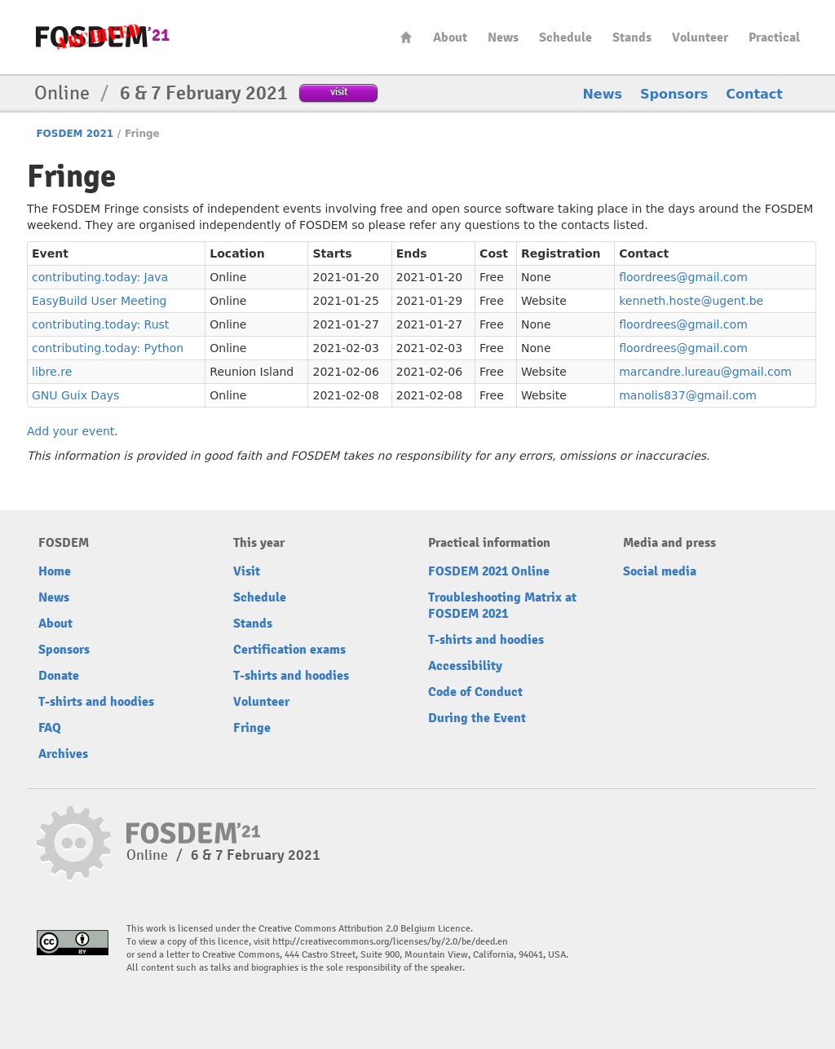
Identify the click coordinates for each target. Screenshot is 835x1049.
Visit (246, 571)
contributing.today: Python (107, 348)
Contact (754, 94)
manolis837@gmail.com (688, 395)
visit (338, 92)
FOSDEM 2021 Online (489, 571)
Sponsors (674, 94)
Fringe (252, 728)
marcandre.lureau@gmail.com (705, 371)
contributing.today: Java (100, 277)
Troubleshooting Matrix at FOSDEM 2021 (502, 605)
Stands (632, 37)
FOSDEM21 (103, 37)
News (503, 37)
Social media (659, 571)
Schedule (565, 37)
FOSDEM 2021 (74, 133)
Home (406, 37)
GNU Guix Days (75, 395)
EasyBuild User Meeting (99, 300)
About (450, 37)
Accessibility (465, 666)
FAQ (49, 728)
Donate (58, 676)
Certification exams (289, 649)
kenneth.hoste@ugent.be (691, 300)
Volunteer (700, 37)
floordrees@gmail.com (683, 277)
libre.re (52, 371)
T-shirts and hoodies (96, 702)
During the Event (477, 718)
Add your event (70, 431)
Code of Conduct (475, 692)
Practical (774, 37)
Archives (63, 754)
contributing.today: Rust (100, 324)
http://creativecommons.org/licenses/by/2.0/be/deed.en (390, 942)
